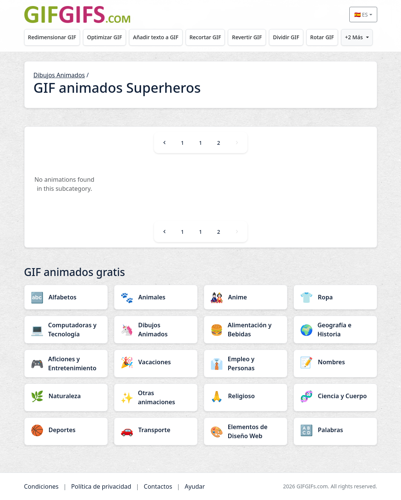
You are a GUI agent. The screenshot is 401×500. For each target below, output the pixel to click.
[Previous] (164, 142)
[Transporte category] (155, 430)
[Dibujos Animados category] (155, 329)
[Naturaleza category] (66, 396)
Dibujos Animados (59, 75)
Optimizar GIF (104, 37)
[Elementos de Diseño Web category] (245, 431)
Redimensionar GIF (52, 37)
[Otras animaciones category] (155, 397)
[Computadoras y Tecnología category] (66, 329)
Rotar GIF (322, 37)
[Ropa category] (335, 297)
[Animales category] (155, 297)
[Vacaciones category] (155, 362)
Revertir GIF (247, 37)
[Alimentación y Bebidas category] (245, 329)
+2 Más (354, 37)
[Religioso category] (245, 396)
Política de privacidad (101, 486)
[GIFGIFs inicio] (77, 14)
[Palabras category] (335, 430)
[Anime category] (245, 297)
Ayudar (194, 486)
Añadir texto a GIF (155, 37)
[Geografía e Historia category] (335, 329)
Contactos (158, 486)
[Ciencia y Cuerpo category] (335, 396)
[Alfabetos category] (66, 297)
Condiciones (41, 486)
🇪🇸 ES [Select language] (361, 14)
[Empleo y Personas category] (245, 363)
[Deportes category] (66, 430)
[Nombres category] (335, 362)
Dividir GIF (286, 37)
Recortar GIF (205, 37)
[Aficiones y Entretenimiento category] (66, 363)
